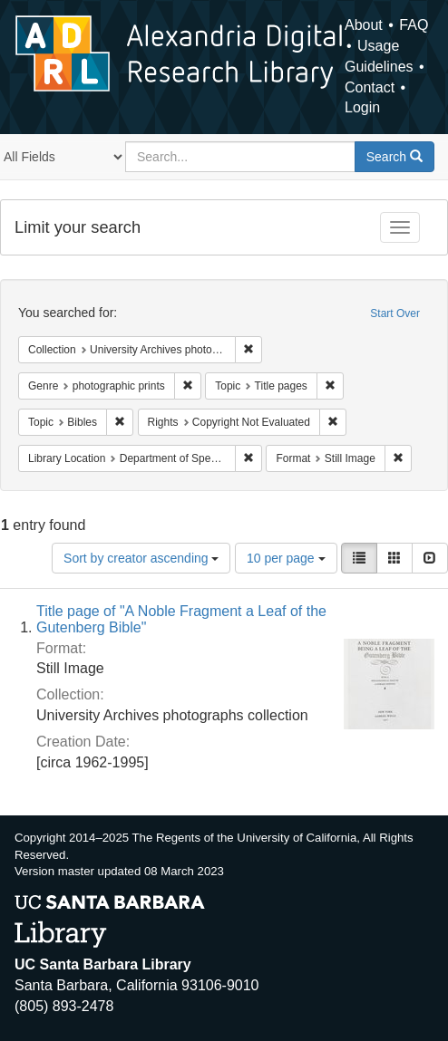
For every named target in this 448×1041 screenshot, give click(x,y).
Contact (369, 87)
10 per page (286, 558)
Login (362, 107)
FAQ (413, 25)
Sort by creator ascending (141, 558)
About (364, 25)
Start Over (395, 313)
